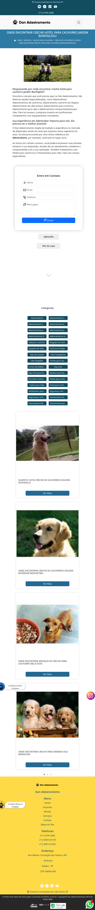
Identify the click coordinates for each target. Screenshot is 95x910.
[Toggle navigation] (79, 22)
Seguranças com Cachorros (37, 397)
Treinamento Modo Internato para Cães (37, 403)
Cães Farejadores (58, 354)
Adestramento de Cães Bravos (59, 324)
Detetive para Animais (59, 373)
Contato (48, 820)
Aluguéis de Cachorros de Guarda (59, 342)
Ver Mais (47, 493)
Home (47, 802)
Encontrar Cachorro (37, 379)
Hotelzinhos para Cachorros (37, 391)
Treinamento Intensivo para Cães (59, 397)
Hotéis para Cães (36, 385)
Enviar (49, 220)
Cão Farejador (37, 360)
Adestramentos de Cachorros (37, 336)
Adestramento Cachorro (59, 318)
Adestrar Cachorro (37, 342)
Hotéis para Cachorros (59, 379)
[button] (44, 774)
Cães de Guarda (37, 354)
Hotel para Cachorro (59, 385)
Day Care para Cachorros (37, 373)
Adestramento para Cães (59, 330)
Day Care (58, 366)
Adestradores (37, 318)
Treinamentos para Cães (59, 403)
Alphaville (49, 236)
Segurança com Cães (59, 391)
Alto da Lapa (48, 245)
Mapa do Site (47, 824)
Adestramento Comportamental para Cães (37, 324)
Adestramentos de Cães (59, 336)
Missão (47, 811)
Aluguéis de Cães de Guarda (37, 348)
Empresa (47, 807)
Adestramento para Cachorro (37, 330)
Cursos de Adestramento (37, 366)
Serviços (47, 815)
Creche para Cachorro (59, 360)
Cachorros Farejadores (59, 348)
